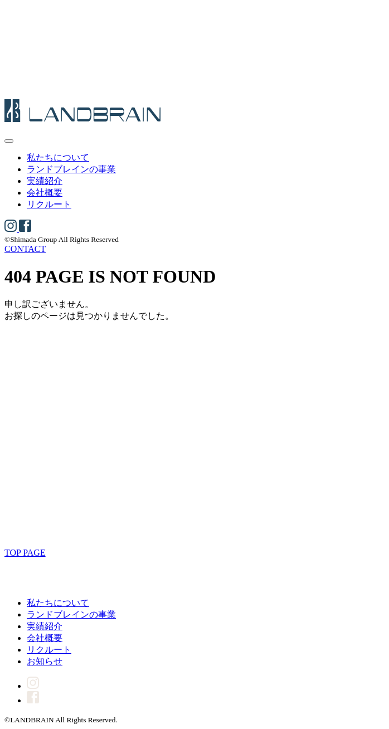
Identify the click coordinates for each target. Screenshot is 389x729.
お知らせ (44, 661)
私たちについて (58, 157)
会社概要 (44, 192)
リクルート (49, 204)
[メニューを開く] (8, 141)
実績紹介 (44, 181)
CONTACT (25, 249)
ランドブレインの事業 (71, 169)
